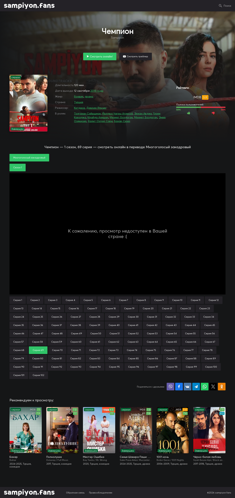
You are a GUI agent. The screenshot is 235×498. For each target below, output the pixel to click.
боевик (78, 96)
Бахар (13, 457)
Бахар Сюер (122, 121)
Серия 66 (190, 341)
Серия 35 (18, 325)
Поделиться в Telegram (196, 386)
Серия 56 (209, 333)
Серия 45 (209, 325)
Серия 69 (38, 350)
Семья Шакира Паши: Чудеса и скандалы (136, 457)
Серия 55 (190, 333)
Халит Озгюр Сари (100, 121)
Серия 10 (177, 300)
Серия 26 (56, 316)
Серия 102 (38, 375)
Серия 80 (37, 358)
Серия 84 (114, 358)
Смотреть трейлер (137, 56)
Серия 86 (152, 358)
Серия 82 (75, 358)
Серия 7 (123, 300)
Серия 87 (171, 358)
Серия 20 (148, 308)
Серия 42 (152, 325)
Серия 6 (106, 300)
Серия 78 (207, 350)
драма (89, 96)
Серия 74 (132, 350)
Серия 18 (111, 308)
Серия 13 (18, 308)
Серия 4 (70, 300)
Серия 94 (95, 366)
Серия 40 (114, 325)
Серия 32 (170, 316)
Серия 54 (171, 333)
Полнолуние (54, 457)
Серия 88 (190, 358)
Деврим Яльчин (96, 108)
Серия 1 (17, 300)
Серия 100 (211, 366)
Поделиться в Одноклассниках (222, 386)
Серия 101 (18, 375)
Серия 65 (171, 341)
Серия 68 (18, 350)
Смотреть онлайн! (101, 56)
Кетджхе (79, 108)
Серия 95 (114, 366)
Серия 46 (18, 333)
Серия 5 (88, 300)
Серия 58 (37, 341)
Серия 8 (141, 300)
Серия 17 (92, 308)
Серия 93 (75, 366)
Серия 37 (56, 325)
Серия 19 (129, 308)
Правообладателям (100, 492)
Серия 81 (57, 358)
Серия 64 (152, 341)
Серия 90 (18, 366)
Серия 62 (113, 341)
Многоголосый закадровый (29, 157)
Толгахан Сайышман (87, 113)
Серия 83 (94, 358)
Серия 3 (52, 300)
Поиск (227, 5)
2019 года (96, 90)
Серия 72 (94, 350)
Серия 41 (133, 325)
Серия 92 (56, 366)
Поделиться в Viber (170, 386)
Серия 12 (214, 300)
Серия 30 (133, 316)
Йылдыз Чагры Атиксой (117, 113)
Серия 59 (56, 341)
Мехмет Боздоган (121, 117)
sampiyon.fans (29, 5)
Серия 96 (133, 366)
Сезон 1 (17, 167)
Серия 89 (210, 358)
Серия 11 (195, 300)
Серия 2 (35, 300)
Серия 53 (152, 333)
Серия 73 (113, 350)
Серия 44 (190, 325)
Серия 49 (76, 333)
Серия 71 (76, 350)
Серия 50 (95, 333)
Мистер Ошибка (93, 457)
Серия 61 (95, 341)
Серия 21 (167, 308)
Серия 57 (18, 341)
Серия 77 (188, 350)
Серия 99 (191, 366)
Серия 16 (74, 308)
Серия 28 (94, 316)
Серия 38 (75, 325)
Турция (78, 102)
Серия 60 (75, 341)
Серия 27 (76, 316)
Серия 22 (185, 308)
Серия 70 (57, 350)
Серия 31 (152, 316)
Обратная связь (75, 492)
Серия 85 (133, 358)
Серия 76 (169, 350)
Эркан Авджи (143, 113)
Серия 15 (55, 308)
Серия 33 (189, 316)
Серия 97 (152, 366)
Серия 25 (37, 316)
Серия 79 (18, 358)
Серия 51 (115, 333)
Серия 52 (133, 333)
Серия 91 (38, 366)
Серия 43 (171, 325)
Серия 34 (208, 316)
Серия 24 (18, 316)
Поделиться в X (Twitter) (213, 386)
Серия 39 (94, 325)
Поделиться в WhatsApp (204, 386)
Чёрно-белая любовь (207, 457)
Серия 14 (37, 308)
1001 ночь (163, 457)
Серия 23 (204, 308)
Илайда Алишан (98, 117)
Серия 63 (133, 341)
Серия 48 (57, 333)
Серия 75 (151, 350)
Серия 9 (159, 300)
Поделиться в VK (187, 386)
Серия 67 (210, 341)
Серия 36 (37, 325)
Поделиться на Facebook (179, 386)
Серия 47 (38, 333)
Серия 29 (114, 316)
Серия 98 (171, 366)
